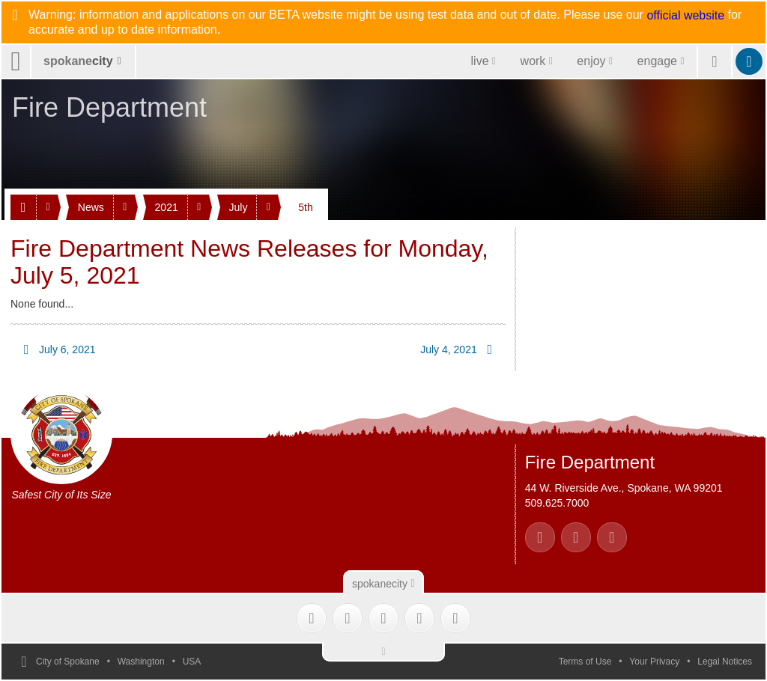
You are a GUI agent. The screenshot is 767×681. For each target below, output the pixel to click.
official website (685, 16)
